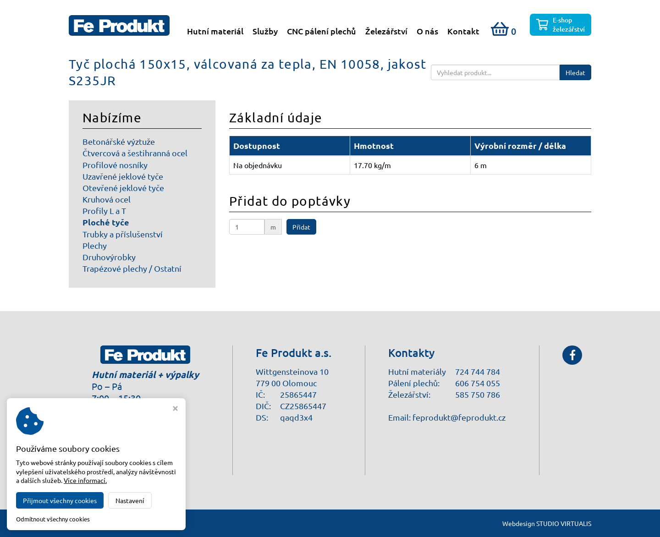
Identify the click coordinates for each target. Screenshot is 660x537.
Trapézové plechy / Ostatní (132, 268)
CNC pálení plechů (321, 31)
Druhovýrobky (109, 257)
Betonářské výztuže (118, 141)
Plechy (94, 245)
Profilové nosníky (115, 165)
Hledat (575, 72)
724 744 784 (477, 371)
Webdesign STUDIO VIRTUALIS (546, 523)
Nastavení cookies (125, 469)
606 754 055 (477, 383)
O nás (427, 31)
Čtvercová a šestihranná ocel (134, 153)
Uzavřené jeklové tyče (122, 176)
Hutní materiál (215, 31)
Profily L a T (104, 210)
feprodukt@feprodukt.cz (459, 417)
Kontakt (463, 31)
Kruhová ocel (106, 199)
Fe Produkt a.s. (144, 523)
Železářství (386, 31)
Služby (265, 31)
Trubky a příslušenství (122, 234)
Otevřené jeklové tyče (123, 187)
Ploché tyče (105, 222)
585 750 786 (477, 394)
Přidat (301, 227)
